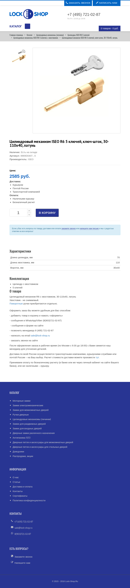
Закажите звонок (23, 556)
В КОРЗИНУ (47, 212)
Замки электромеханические (28, 405)
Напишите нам (22, 562)
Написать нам (106, 3)
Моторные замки (21, 400)
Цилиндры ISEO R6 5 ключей (78, 34)
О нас (16, 477)
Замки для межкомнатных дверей (31, 410)
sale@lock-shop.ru (40, 335)
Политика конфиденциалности (29, 500)
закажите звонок (68, 228)
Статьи (16, 481)
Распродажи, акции (23, 456)
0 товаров (109, 28)
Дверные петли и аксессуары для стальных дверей (40, 446)
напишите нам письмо (89, 228)
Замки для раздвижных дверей (29, 423)
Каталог (29, 34)
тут (97, 357)
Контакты (18, 491)
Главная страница (16, 34)
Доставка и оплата (22, 486)
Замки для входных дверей (27, 428)
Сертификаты (20, 495)
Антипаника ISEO (21, 437)
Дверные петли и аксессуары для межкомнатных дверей (43, 442)
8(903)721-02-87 (22, 533)
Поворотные (16, 303)
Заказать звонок (78, 3)
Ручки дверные (21, 414)
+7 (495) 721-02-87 (23, 521)
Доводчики (18, 451)
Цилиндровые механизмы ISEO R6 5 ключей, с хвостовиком (35, 37)
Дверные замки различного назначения (34, 433)
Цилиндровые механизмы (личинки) (50, 34)
